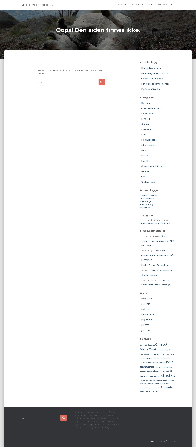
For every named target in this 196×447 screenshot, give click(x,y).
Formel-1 (145, 119)
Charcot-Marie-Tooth (151, 108)
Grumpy (145, 124)
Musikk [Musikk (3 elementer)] (167, 375)
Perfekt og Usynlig (150, 89)
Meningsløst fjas (149, 140)
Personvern (137, 5)
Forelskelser (147, 113)
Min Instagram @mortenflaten (155, 223)
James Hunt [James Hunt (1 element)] (159, 367)
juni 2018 (145, 330)
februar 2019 (147, 314)
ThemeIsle (171, 441)
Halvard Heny (146, 204)
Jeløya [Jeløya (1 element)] (166, 367)
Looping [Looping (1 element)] (157, 371)
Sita (143, 176)
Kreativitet (146, 129)
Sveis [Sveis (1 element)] (142, 391)
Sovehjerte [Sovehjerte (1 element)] (144, 388)
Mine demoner (148, 145)
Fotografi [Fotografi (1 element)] (143, 363)
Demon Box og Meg (151, 68)
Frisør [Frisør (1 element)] (149, 363)
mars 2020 (146, 299)
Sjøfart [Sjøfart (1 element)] (166, 383)
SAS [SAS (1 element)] (141, 383)
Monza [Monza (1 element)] (142, 376)
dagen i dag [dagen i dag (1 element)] (163, 350)
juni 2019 (145, 304)
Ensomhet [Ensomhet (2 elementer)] (158, 354)
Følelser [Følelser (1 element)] (155, 363)
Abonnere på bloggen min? (160, 5)
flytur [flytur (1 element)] (150, 358)
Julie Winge (145, 201)
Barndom (145, 103)
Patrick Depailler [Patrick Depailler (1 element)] (146, 380)
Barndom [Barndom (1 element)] (151, 345)
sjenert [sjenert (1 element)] (160, 383)
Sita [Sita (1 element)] (156, 383)
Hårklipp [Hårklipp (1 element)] (162, 363)
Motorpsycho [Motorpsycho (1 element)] (155, 376)
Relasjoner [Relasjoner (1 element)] (157, 380)
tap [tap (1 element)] (152, 391)
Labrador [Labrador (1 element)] (150, 371)
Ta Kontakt (122, 5)
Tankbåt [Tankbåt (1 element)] (147, 391)
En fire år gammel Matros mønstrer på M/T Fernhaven (157, 241)
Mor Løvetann (147, 198)
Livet (143, 134)
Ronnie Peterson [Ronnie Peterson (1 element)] (167, 380)
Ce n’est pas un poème (152, 78)
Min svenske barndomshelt (155, 84)
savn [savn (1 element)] (145, 383)
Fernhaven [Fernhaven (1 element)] (170, 355)
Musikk (144, 161)
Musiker (145, 155)
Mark (143, 265)
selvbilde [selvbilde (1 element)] (151, 383)
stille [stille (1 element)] (158, 388)
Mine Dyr (145, 150)
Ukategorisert (148, 182)
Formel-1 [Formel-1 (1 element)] (163, 358)
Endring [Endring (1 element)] (146, 355)
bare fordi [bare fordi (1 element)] (143, 345)
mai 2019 (145, 309)
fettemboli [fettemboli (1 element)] (144, 358)
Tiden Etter (145, 207)
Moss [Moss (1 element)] (147, 376)
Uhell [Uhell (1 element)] (156, 391)
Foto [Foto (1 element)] (168, 358)
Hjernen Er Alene (148, 195)
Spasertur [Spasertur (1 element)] (152, 388)
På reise (145, 171)
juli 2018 (145, 325)
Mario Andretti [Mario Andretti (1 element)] (166, 371)
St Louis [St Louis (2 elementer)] (166, 387)
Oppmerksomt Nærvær (153, 166)
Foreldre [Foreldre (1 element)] (156, 358)
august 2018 (147, 320)
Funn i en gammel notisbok (155, 73)
